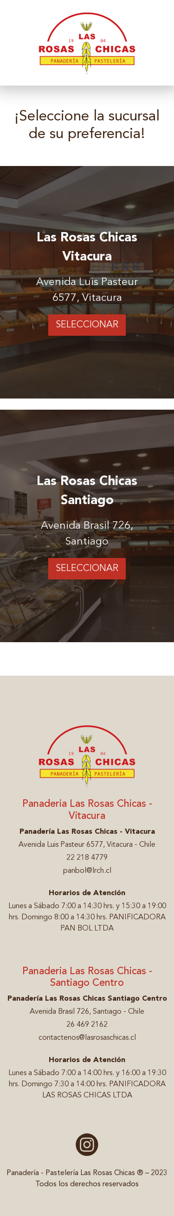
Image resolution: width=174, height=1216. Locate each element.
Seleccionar (87, 325)
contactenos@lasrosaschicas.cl (87, 1038)
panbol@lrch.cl (87, 871)
